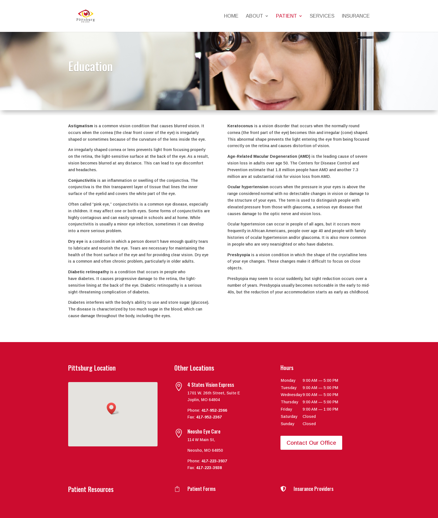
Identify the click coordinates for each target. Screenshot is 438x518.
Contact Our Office (311, 443)
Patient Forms (201, 488)
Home (231, 16)
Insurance (356, 16)
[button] (113, 408)
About (254, 16)
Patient (286, 16)
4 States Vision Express (210, 384)
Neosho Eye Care (203, 431)
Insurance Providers (314, 488)
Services (322, 16)
